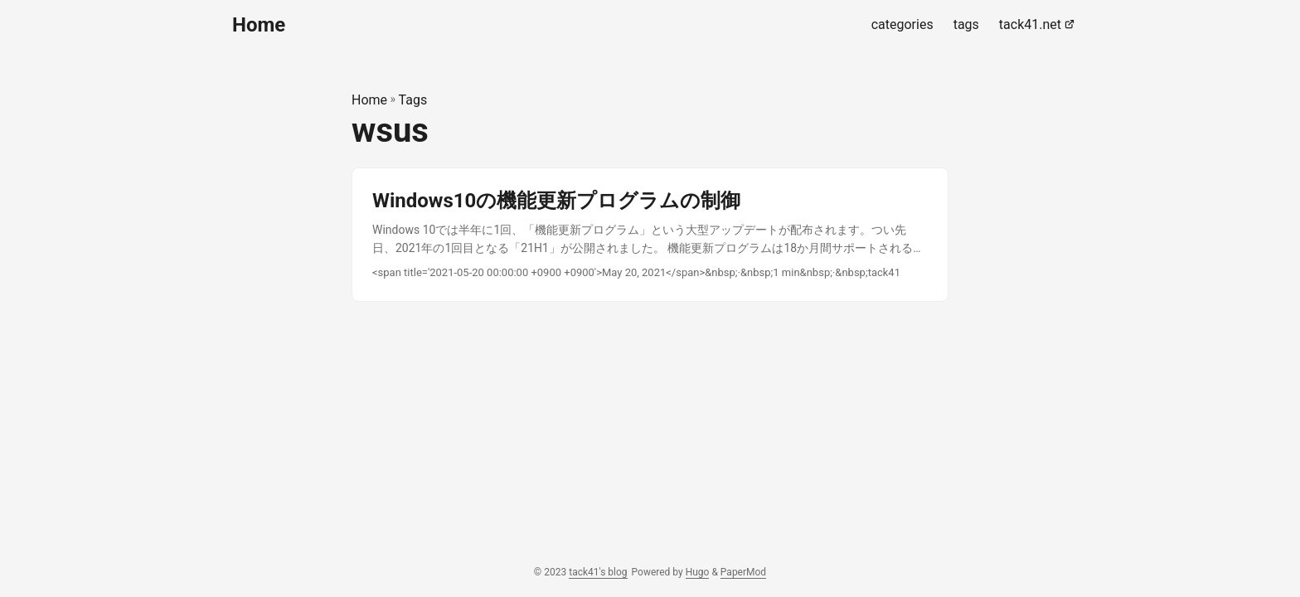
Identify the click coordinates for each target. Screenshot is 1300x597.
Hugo (698, 572)
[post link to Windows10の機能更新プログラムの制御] (650, 235)
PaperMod (743, 572)
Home (258, 24)
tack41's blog (598, 572)
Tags (413, 100)
